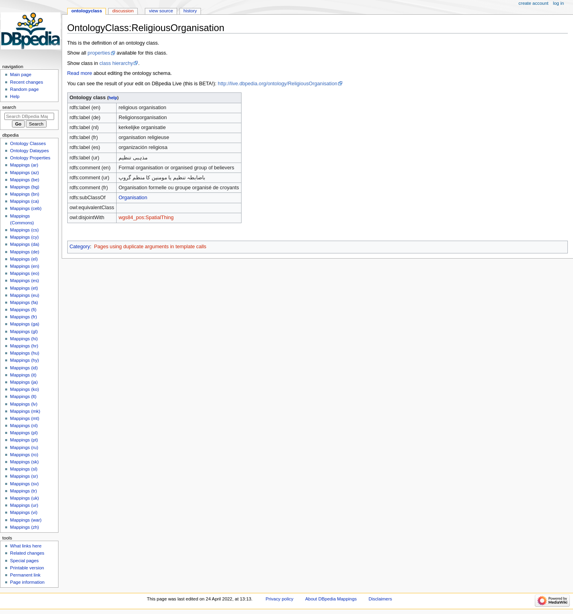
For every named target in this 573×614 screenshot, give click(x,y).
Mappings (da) (24, 244)
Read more (79, 73)
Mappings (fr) (23, 316)
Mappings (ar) (24, 165)
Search (9, 107)
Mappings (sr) (24, 476)
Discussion (122, 10)
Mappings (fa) (24, 302)
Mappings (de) (24, 251)
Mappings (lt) (23, 396)
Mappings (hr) (24, 345)
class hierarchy (116, 63)
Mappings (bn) (24, 194)
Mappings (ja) (23, 382)
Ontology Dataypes (29, 150)
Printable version (27, 567)
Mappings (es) (24, 280)
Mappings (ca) (24, 201)
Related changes (27, 553)
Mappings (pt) (24, 439)
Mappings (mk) (25, 411)
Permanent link (25, 575)
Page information (27, 582)
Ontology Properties (30, 157)
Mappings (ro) (24, 454)
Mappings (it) (23, 375)
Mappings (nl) (23, 425)
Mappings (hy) (24, 360)
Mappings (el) (23, 259)
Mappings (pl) (23, 432)
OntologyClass (86, 10)
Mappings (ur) (24, 505)
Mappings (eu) (24, 295)
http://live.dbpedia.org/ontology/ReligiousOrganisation (277, 83)
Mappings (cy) (24, 237)
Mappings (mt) (24, 418)
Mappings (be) (24, 179)
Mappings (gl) (23, 331)
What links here (25, 545)
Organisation (133, 197)
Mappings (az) (24, 172)
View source (161, 10)
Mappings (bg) (24, 186)
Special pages (24, 560)
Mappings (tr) (23, 490)
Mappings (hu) (24, 353)
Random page (24, 89)
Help (14, 96)
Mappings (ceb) (25, 208)
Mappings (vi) (23, 512)
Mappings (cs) (24, 230)
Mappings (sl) (23, 469)
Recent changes (26, 82)
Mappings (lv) (23, 404)
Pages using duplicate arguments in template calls (150, 246)
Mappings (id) (23, 367)
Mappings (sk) (24, 461)
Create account (533, 3)
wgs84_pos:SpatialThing (146, 217)
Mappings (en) (24, 266)
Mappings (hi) (23, 338)
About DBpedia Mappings (331, 598)
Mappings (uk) (24, 498)
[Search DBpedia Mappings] (29, 116)
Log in (558, 3)
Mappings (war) (25, 520)
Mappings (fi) (23, 309)
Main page (20, 74)
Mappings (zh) (24, 527)
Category (80, 246)
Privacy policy (279, 598)
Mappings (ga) (24, 324)
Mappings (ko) (24, 389)
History (190, 10)
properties (99, 53)
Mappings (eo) (24, 273)
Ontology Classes (28, 143)
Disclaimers (380, 598)
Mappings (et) (24, 288)
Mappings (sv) (24, 483)
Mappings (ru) (24, 447)
